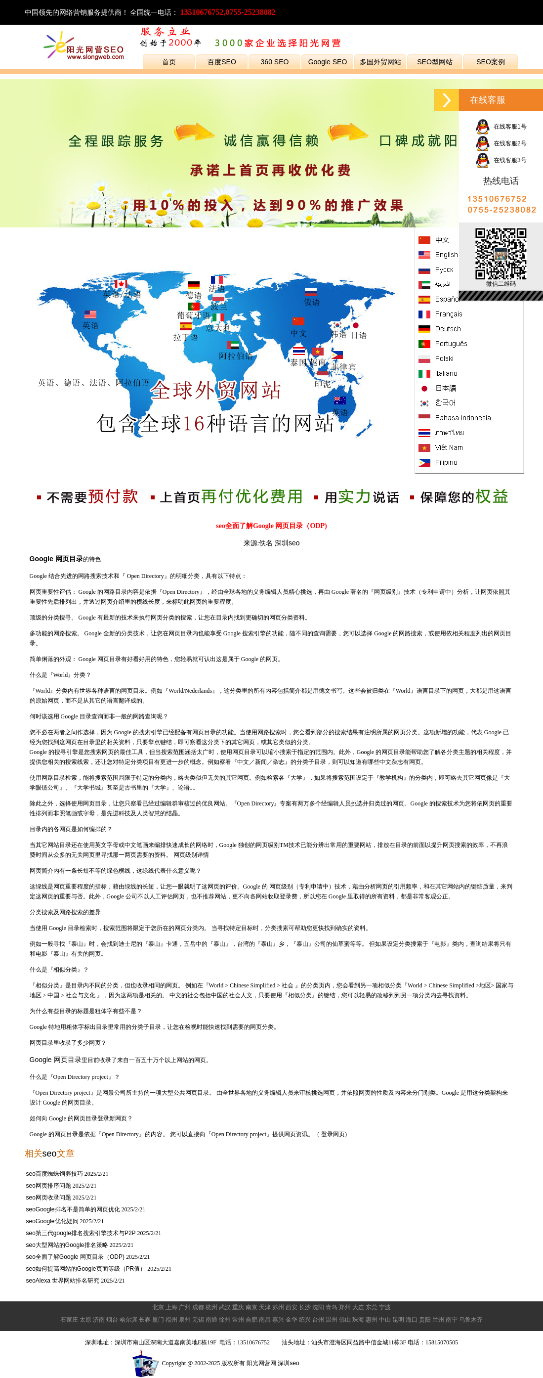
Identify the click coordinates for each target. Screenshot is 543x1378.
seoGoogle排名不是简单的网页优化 (73, 1209)
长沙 (305, 1307)
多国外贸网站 (380, 62)
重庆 (238, 1307)
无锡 (198, 1319)
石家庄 (69, 1319)
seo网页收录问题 (48, 1197)
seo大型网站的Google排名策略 (67, 1245)
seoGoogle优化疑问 (52, 1221)
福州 (171, 1319)
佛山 (345, 1319)
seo (49, 1153)
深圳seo (287, 543)
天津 (265, 1307)
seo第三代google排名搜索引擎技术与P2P (81, 1233)
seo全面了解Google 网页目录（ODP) (75, 1256)
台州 (318, 1319)
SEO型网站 (435, 62)
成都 (198, 1307)
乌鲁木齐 (471, 1319)
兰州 (438, 1319)
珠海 (358, 1319)
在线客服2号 (500, 143)
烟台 (112, 1319)
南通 (211, 1319)
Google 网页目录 (56, 1060)
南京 (251, 1307)
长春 (145, 1319)
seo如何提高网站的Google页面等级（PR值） (86, 1268)
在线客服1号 (500, 126)
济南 (99, 1319)
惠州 (371, 1319)
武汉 (225, 1307)
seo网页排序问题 (48, 1185)
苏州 (278, 1307)
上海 (171, 1307)
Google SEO (327, 62)
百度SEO (222, 62)
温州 (331, 1319)
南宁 (452, 1319)
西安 (291, 1307)
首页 (169, 62)
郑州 (345, 1307)
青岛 (331, 1307)
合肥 (251, 1319)
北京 (158, 1307)
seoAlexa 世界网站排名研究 (63, 1280)
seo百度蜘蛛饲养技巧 (54, 1173)
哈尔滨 (128, 1319)
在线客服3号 (500, 160)
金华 (291, 1319)
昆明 (398, 1319)
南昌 (265, 1319)
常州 (238, 1319)
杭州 (211, 1307)
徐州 (225, 1319)
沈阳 (318, 1307)
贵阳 (425, 1319)
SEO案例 (490, 62)
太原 (85, 1319)
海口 (412, 1319)
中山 (385, 1319)
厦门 (158, 1319)
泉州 (185, 1319)
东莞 (371, 1307)
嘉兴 (278, 1319)
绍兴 (305, 1319)
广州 (185, 1307)
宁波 (385, 1307)
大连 (358, 1307)
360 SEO (275, 62)
